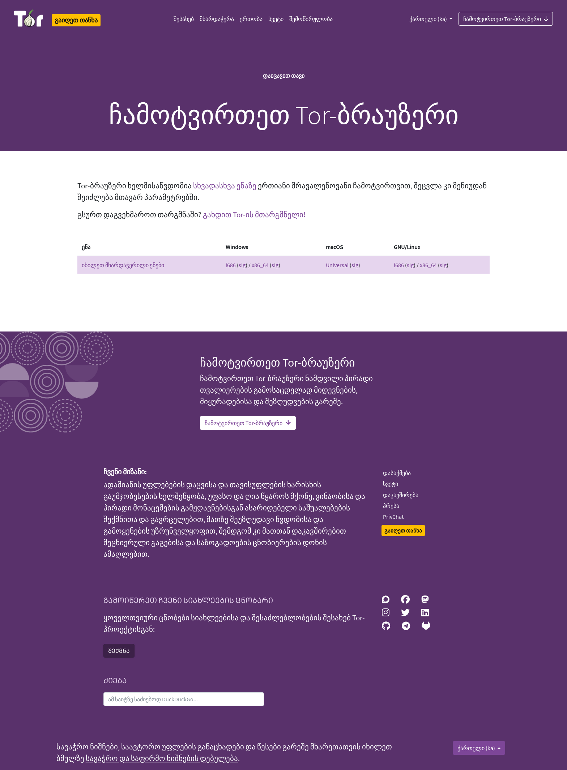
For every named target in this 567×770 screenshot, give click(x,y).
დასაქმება (397, 472)
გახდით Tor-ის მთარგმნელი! (254, 214)
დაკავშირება (400, 495)
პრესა (391, 505)
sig (242, 265)
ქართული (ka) (428, 18)
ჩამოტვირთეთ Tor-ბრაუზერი (505, 18)
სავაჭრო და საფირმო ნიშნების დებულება (162, 758)
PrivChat (393, 516)
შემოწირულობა (311, 18)
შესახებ (184, 18)
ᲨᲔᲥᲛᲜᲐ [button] (119, 650)
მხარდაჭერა (217, 18)
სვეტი (276, 18)
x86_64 (260, 265)
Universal (337, 265)
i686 (231, 265)
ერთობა (251, 18)
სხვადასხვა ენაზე (224, 186)
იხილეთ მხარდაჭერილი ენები (123, 265)
